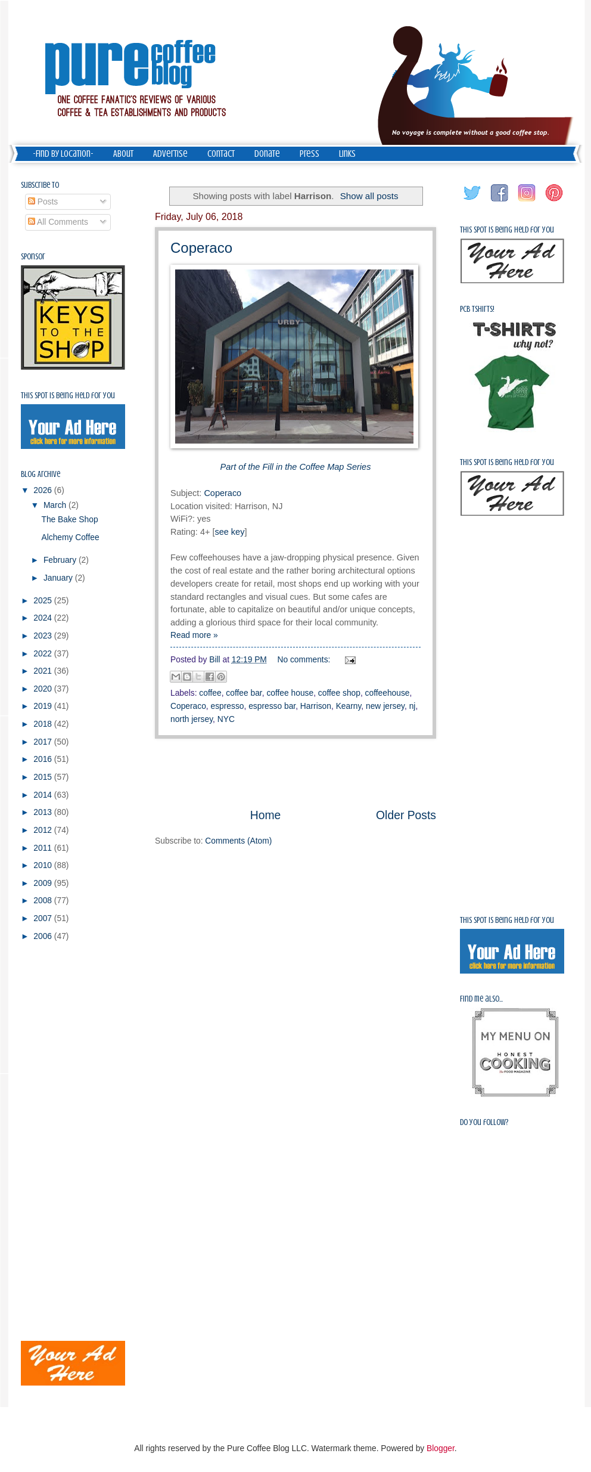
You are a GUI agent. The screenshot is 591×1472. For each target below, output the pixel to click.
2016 (43, 759)
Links (347, 153)
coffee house (289, 693)
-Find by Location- (63, 153)
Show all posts (369, 196)
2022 (43, 653)
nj (412, 706)
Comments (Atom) (238, 840)
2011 (43, 848)
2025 (43, 600)
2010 (43, 865)
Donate (267, 153)
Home (265, 815)
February (61, 560)
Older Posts (406, 815)
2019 (43, 706)
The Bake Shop (69, 519)
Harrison (315, 706)
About (123, 153)
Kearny (349, 706)
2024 (43, 617)
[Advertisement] (56, 1141)
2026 (43, 490)
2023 (43, 635)
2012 (43, 830)
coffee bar (244, 693)
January (59, 578)
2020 (43, 688)
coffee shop (339, 693)
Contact (221, 153)
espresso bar (272, 706)
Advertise (170, 153)
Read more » (194, 635)
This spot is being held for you (68, 395)
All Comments (58, 222)
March (56, 505)
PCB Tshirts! (477, 309)
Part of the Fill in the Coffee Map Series (295, 467)
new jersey (385, 706)
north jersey (191, 719)
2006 (43, 936)
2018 (43, 724)
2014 (43, 795)
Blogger (441, 1448)
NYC (226, 719)
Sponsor (33, 256)
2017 (43, 741)
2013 (43, 812)
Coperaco (201, 248)
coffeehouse (387, 693)
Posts (43, 201)
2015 (43, 777)
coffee (210, 693)
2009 (43, 883)
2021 (43, 671)
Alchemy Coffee (70, 537)
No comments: (305, 659)
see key (229, 532)
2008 (43, 900)
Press (309, 153)
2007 (43, 918)
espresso (227, 706)
